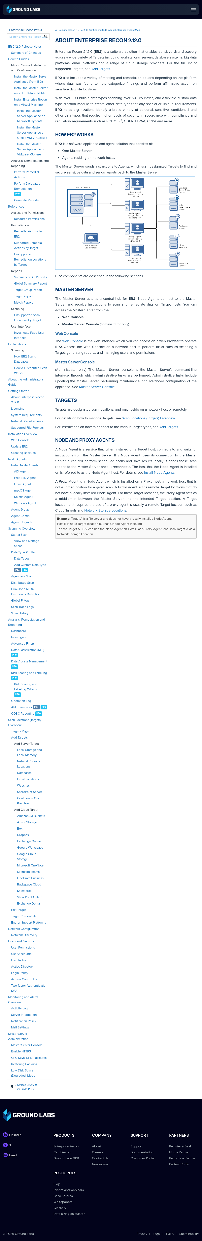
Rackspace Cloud (29, 884)
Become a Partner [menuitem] (182, 1158)
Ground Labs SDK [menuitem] (66, 1158)
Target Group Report (28, 290)
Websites (23, 786)
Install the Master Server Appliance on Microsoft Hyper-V (31, 116)
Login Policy (19, 973)
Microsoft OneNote (30, 865)
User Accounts (21, 954)
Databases (24, 773)
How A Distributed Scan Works (30, 370)
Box (19, 829)
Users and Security (21, 941)
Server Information (24, 1015)
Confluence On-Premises (28, 800)
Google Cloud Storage (26, 856)
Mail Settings (20, 1027)
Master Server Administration (18, 1036)
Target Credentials (23, 916)
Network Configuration (24, 929)
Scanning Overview (21, 529)
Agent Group (20, 510)
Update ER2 (19, 446)
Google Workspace (30, 848)
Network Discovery (24, 935)
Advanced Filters (23, 644)
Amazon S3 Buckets (31, 816)
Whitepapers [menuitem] (62, 1202)
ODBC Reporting (22, 714)
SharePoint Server (29, 792)
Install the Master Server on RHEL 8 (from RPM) (31, 90)
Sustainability (189, 1234)
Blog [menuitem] (56, 1184)
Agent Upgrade (21, 522)
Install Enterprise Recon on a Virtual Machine (30, 102)
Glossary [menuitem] (59, 1208)
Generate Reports (26, 200)
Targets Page (20, 731)
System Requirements (26, 415)
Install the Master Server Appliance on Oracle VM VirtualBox (32, 133)
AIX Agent (21, 471)
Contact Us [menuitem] (100, 1158)
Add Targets (19, 738)
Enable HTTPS (21, 1051)
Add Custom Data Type (30, 565)
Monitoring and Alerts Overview (23, 999)
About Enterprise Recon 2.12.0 (27, 399)
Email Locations (28, 779)
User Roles (18, 960)
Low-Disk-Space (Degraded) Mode (23, 1073)
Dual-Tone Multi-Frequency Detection (26, 591)
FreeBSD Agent (25, 478)
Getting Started (18, 391)
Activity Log (19, 1008)
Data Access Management (29, 661)
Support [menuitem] (137, 1146)
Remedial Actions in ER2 (28, 234)
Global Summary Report (30, 284)
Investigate (18, 637)
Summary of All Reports (30, 277)
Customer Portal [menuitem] (142, 1158)
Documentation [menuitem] (142, 1152)
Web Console (20, 440)
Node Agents (17, 459)
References (16, 207)
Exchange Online (29, 841)
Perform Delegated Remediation (27, 186)
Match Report (23, 303)
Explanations (17, 344)
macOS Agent (23, 491)
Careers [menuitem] (98, 1152)
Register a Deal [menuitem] (180, 1146)
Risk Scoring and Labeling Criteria (25, 686)
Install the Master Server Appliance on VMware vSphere (31, 149)
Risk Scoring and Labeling (29, 673)
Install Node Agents (24, 465)
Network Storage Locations (28, 764)
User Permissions (23, 948)
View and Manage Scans (26, 543)
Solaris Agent (23, 497)
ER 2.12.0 (82, 30)
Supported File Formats (27, 428)
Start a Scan (19, 535)
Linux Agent (22, 484)
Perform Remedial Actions (26, 174)
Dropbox (23, 835)
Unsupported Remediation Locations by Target (30, 259)
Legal (156, 1234)
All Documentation (65, 30)
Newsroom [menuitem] (100, 1164)
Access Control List (24, 979)
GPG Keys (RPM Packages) (29, 1058)
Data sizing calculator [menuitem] (69, 1214)
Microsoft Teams (28, 872)
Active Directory (22, 967)
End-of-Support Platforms (28, 923)
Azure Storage (27, 822)
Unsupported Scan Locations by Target (27, 317)
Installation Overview (22, 434)
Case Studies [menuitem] (63, 1196)
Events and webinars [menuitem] (68, 1190)
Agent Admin (20, 516)
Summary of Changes (26, 53)
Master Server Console (27, 1045)
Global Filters (20, 601)
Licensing (17, 409)
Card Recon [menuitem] (62, 1152)
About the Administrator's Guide (26, 382)
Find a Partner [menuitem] (179, 1152)
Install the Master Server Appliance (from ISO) (31, 79)
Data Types (21, 559)
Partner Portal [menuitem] (179, 1164)
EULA (170, 1234)
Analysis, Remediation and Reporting (26, 622)
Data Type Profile (23, 552)
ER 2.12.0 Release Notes (25, 47)
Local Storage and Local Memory (29, 752)
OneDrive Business (30, 878)
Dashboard (18, 631)
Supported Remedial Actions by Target (28, 245)
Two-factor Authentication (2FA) (29, 988)
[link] (23, 9)
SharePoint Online (29, 897)
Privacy (142, 1234)
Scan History (19, 613)
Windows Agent (25, 503)
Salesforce (24, 891)
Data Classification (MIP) (27, 650)
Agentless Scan (22, 576)
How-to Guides (18, 59)
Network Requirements (27, 421)
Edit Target (18, 910)
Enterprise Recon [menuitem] (66, 1146)
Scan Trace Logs (22, 607)
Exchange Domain (29, 904)
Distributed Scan (22, 583)
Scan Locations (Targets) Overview (24, 722)
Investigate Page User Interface (29, 335)
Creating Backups (23, 453)
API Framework (21, 707)
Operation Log (21, 701)
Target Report (23, 296)
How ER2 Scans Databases (25, 359)
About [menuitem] (96, 1146)
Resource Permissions (29, 219)
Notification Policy (23, 1021)
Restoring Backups (24, 1064)
